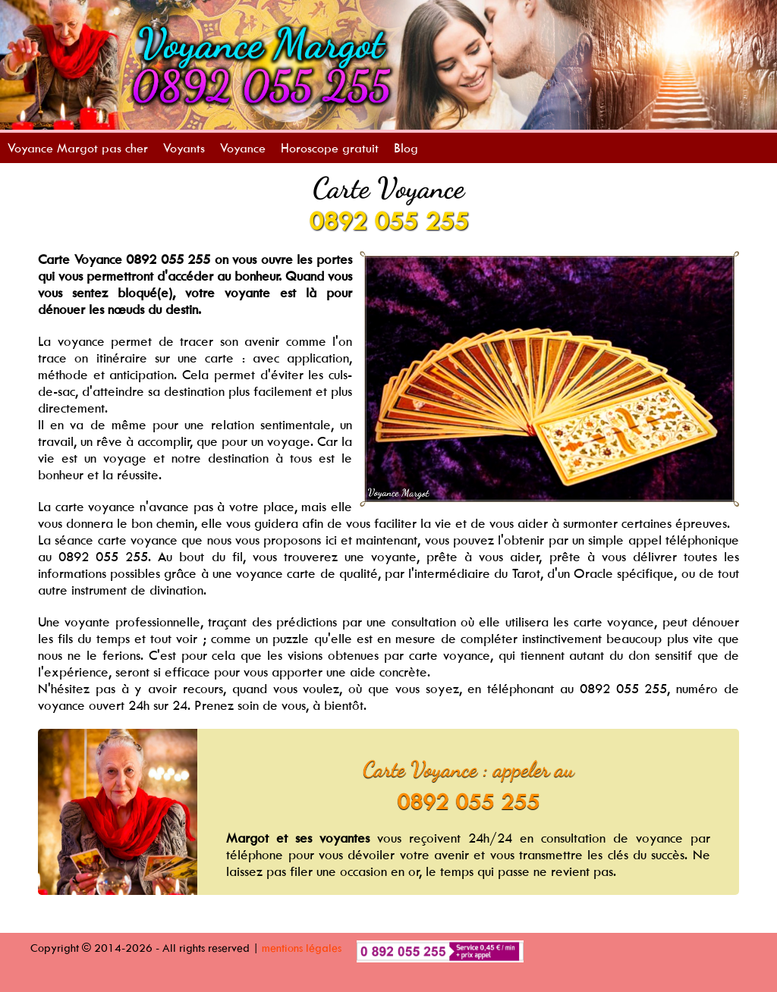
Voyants (184, 147)
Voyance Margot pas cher (78, 147)
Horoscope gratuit (330, 147)
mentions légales (301, 947)
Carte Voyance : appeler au (468, 769)
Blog (406, 147)
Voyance (243, 147)
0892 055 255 (388, 221)
